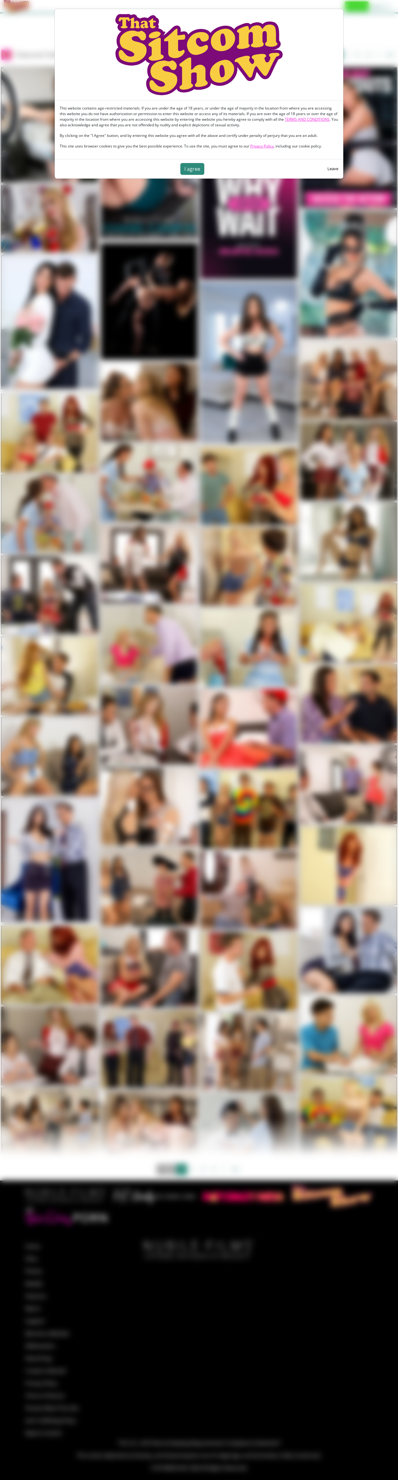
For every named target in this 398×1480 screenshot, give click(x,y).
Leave (332, 168)
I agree (192, 169)
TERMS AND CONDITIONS (307, 119)
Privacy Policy (262, 146)
